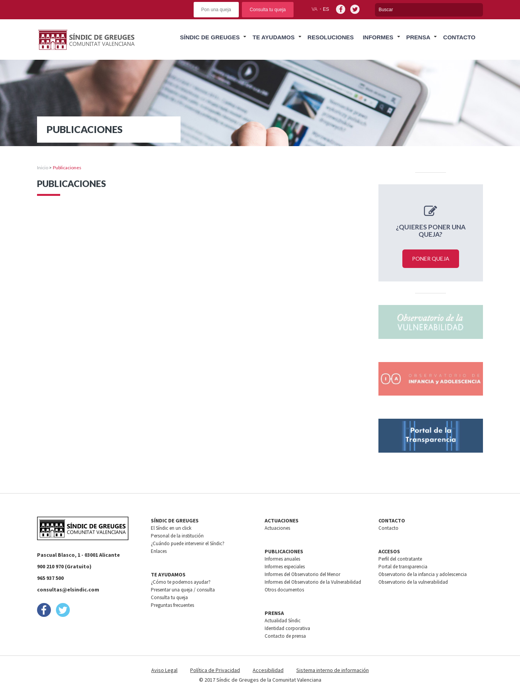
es (326, 9)
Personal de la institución (177, 535)
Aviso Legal (164, 670)
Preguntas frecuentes (172, 605)
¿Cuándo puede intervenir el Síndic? (188, 543)
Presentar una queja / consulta (183, 589)
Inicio (42, 167)
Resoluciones (330, 37)
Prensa (418, 37)
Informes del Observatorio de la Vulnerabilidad (313, 582)
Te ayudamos (274, 37)
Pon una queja (216, 9)
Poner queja (430, 258)
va (314, 9)
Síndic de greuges (210, 37)
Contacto (459, 37)
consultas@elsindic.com (68, 589)
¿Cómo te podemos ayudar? (181, 582)
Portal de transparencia (402, 566)
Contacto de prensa (285, 636)
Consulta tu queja (267, 9)
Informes (378, 37)
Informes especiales (285, 566)
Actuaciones (277, 528)
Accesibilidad (268, 670)
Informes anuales (282, 559)
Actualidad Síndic (283, 620)
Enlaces (159, 551)
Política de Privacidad (215, 670)
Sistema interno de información (332, 670)
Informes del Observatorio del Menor (302, 574)
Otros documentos (284, 589)
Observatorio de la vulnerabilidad (413, 582)
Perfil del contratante (400, 559)
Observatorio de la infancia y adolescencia (422, 574)
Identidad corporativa (287, 628)
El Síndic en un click (171, 528)
